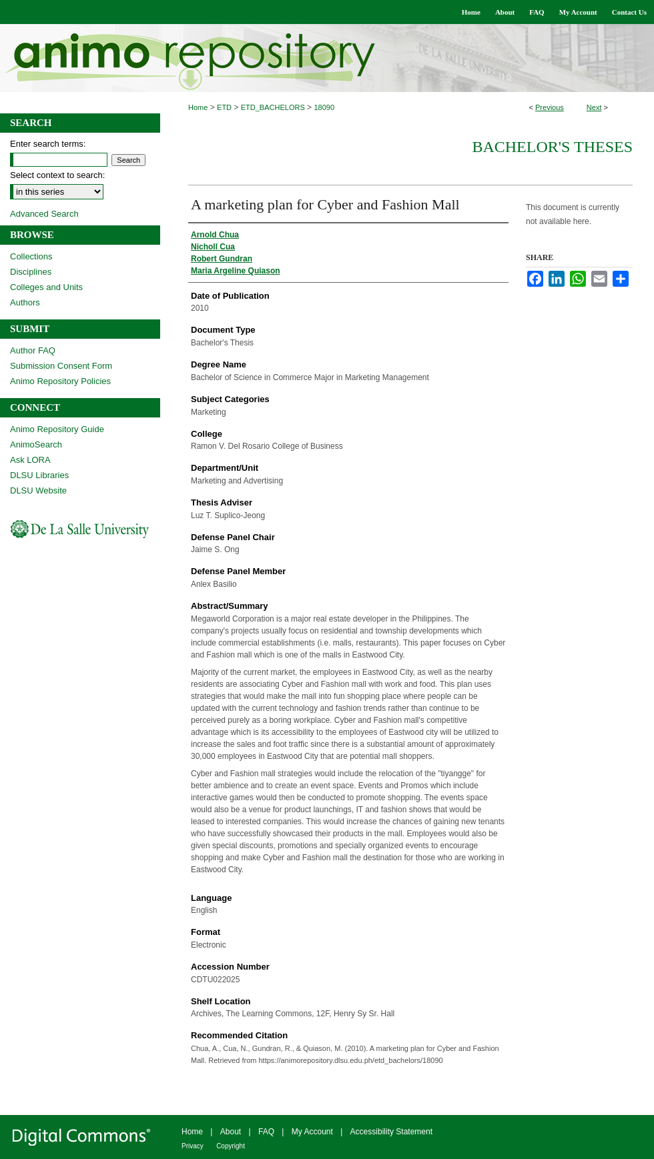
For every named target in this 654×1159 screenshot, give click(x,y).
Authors (25, 302)
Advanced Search (44, 214)
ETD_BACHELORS (273, 107)
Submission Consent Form (61, 366)
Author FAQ (32, 350)
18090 (324, 107)
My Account (312, 1131)
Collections (31, 256)
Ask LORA (30, 460)
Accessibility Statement (391, 1131)
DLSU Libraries (39, 475)
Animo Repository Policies (60, 381)
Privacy (193, 1146)
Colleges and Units (46, 287)
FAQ (266, 1131)
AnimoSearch (36, 444)
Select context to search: (57, 175)
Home (198, 107)
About (230, 1131)
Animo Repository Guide (57, 429)
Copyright (230, 1146)
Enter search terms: (47, 144)
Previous (549, 107)
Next (594, 107)
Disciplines (30, 272)
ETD (224, 107)
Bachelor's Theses (552, 146)
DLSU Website (38, 490)
